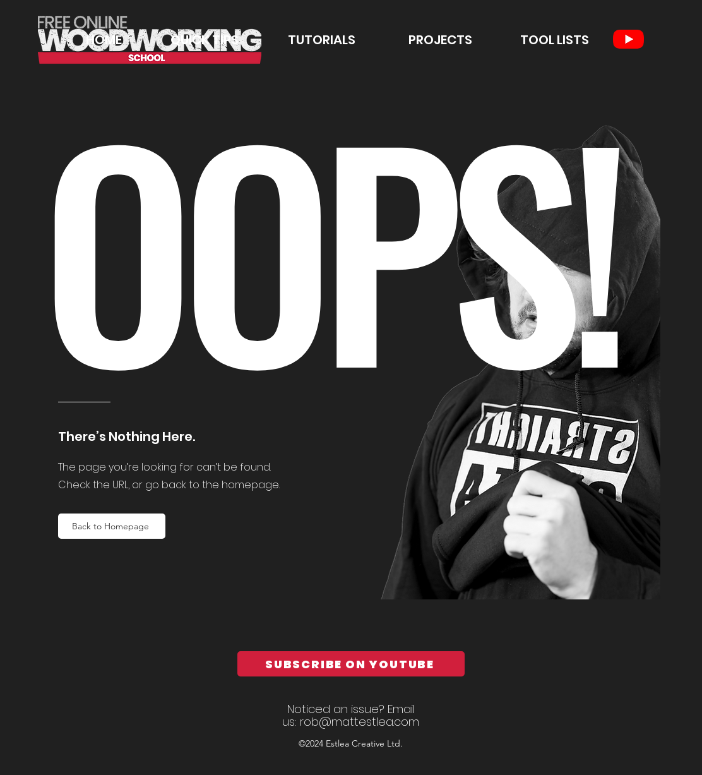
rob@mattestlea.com (359, 722)
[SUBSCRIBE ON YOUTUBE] (351, 663)
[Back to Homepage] (111, 526)
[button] (303, 39)
